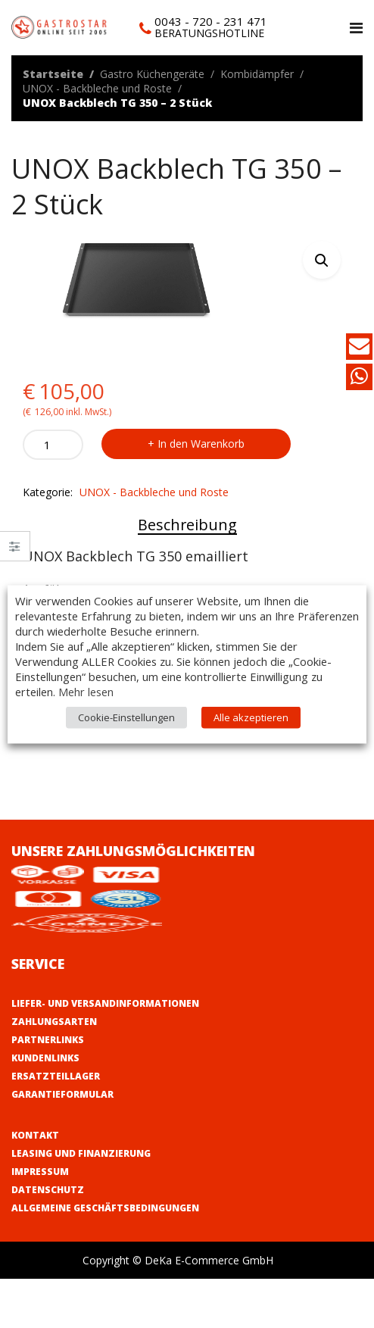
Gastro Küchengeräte (152, 74)
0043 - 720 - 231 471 (210, 21)
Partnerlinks (47, 1039)
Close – (15, 551)
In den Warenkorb (201, 443)
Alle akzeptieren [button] (250, 716)
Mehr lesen (86, 690)
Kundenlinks (45, 1057)
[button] (322, 260)
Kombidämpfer (257, 74)
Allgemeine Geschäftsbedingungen (105, 1207)
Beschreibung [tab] (187, 524)
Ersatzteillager (55, 1076)
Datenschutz (47, 1189)
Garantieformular (62, 1094)
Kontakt (35, 1135)
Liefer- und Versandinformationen (105, 1003)
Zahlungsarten (54, 1021)
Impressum (40, 1171)
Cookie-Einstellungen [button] (126, 716)
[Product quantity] (53, 445)
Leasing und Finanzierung (81, 1153)
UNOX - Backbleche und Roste (97, 88)
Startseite (53, 74)
